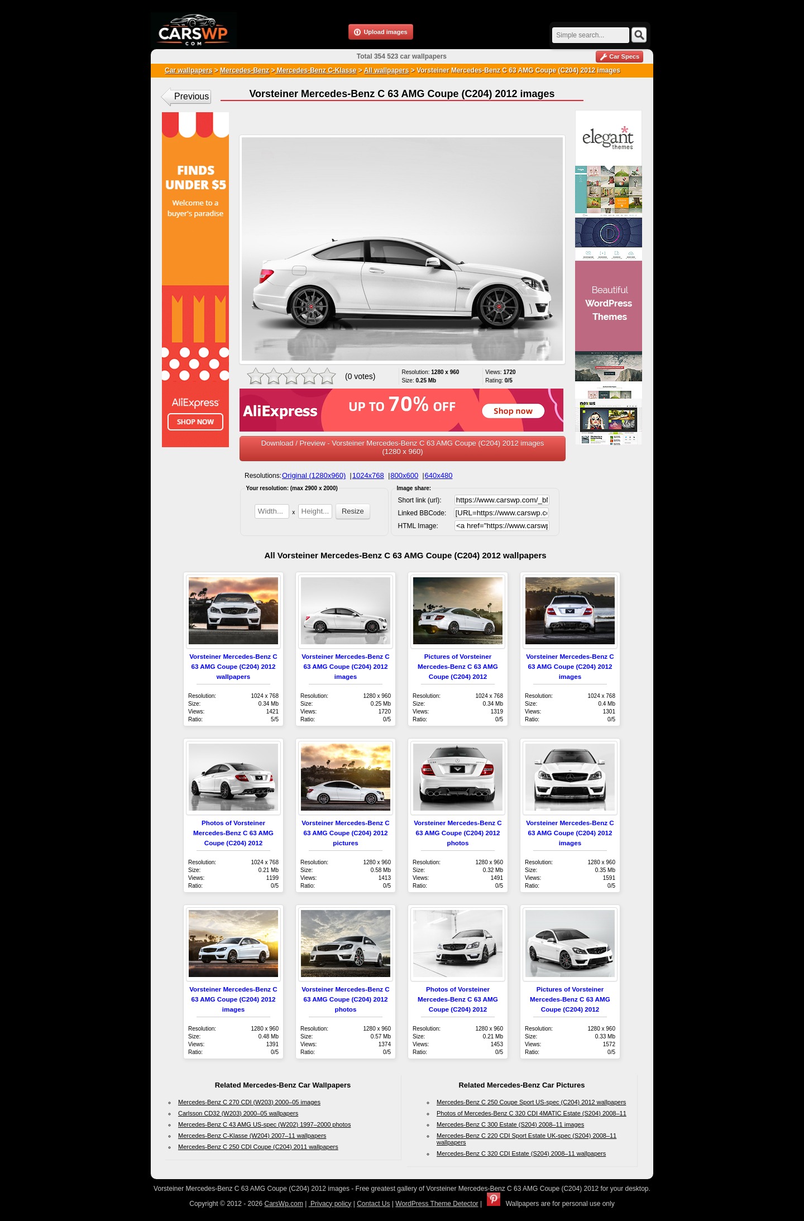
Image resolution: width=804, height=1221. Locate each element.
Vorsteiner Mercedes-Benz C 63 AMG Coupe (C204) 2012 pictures (346, 832)
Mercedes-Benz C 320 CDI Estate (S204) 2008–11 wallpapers (521, 1153)
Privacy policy (330, 1204)
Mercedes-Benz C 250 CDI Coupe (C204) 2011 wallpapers (258, 1146)
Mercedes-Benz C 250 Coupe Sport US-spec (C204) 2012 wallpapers (531, 1102)
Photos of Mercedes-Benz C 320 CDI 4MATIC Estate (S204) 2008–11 (531, 1113)
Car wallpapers (188, 70)
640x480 (439, 475)
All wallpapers (386, 70)
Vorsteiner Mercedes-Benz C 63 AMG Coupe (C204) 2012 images (346, 666)
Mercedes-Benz (244, 70)
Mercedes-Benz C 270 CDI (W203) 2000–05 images (249, 1102)
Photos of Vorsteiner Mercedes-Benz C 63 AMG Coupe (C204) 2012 (233, 832)
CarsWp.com (284, 1204)
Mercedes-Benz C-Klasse (315, 70)
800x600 (404, 475)
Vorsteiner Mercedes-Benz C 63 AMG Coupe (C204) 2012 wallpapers (233, 666)
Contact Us (373, 1204)
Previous (191, 96)
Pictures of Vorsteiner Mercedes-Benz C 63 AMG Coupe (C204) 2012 (458, 666)
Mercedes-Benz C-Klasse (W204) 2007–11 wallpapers (252, 1135)
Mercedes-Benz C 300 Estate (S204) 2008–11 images (510, 1124)
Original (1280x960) (314, 475)
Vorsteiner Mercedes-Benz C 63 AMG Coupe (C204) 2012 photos (458, 832)
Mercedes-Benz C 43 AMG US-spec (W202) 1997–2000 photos (264, 1124)
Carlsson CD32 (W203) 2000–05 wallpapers (238, 1113)
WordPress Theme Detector (436, 1204)
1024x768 (368, 475)
